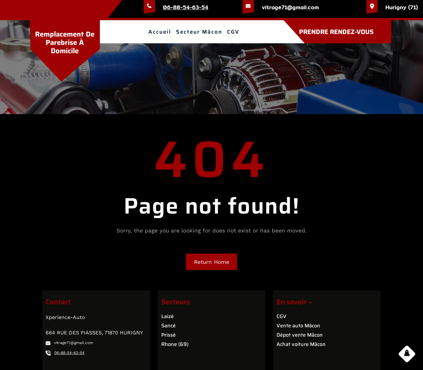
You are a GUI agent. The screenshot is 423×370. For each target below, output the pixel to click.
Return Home (211, 262)
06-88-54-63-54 (185, 7)
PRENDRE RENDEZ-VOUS (336, 32)
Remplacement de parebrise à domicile (64, 43)
